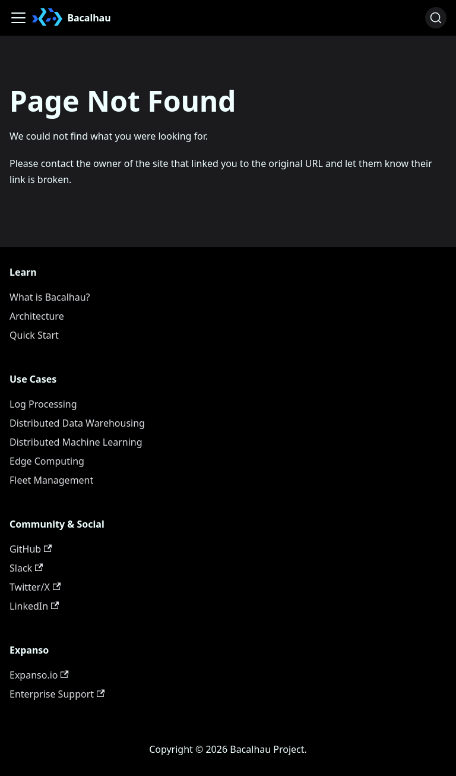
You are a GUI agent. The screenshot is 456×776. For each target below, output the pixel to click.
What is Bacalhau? (50, 297)
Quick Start (34, 335)
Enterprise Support (57, 694)
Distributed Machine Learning (76, 442)
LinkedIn (34, 606)
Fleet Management (51, 480)
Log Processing (43, 404)
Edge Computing (47, 461)
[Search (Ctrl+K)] (435, 18)
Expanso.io (39, 675)
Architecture (37, 316)
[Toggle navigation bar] (18, 18)
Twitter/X (35, 587)
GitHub (31, 549)
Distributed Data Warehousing (77, 423)
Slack (26, 568)
